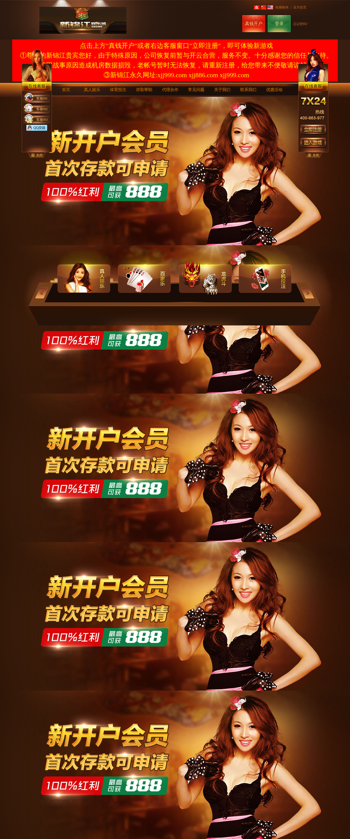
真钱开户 (253, 23)
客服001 (42, 98)
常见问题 (196, 90)
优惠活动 (274, 90)
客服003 (42, 120)
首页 (66, 90)
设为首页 (299, 7)
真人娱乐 (92, 90)
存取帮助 (144, 90)
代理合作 (170, 90)
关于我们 (222, 90)
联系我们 (248, 90)
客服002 (42, 109)
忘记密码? (300, 24)
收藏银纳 (281, 7)
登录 (279, 23)
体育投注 (118, 90)
